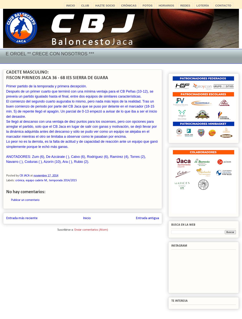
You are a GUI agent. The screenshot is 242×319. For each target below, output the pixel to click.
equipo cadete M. (36, 180)
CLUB (85, 5)
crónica (19, 180)
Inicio (87, 218)
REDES (185, 5)
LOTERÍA (202, 5)
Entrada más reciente (22, 218)
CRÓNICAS (129, 5)
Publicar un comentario (25, 200)
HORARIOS (166, 5)
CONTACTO (223, 5)
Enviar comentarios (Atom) (91, 229)
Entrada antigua (147, 218)
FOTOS (147, 5)
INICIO (70, 5)
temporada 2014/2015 (63, 180)
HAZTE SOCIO (105, 5)
